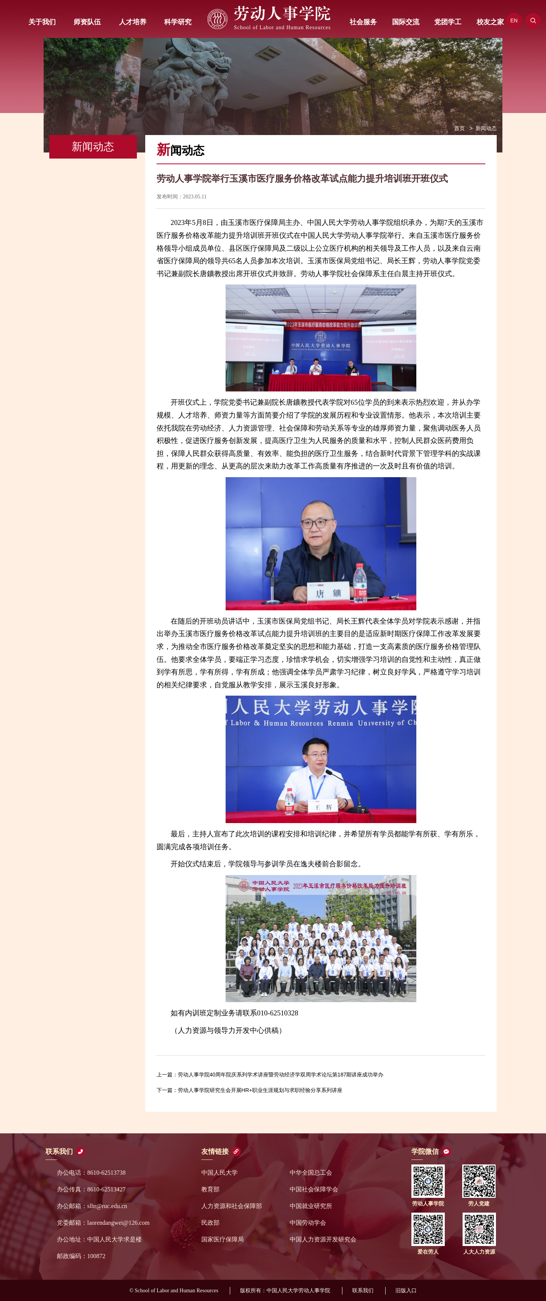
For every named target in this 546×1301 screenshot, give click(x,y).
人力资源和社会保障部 (231, 1206)
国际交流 (405, 22)
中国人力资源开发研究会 (323, 1239)
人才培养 (132, 22)
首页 (459, 128)
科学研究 (177, 22)
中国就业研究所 (311, 1206)
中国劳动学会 (308, 1222)
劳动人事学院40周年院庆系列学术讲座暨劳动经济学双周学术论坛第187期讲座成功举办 (270, 1075)
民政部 (210, 1222)
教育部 (210, 1189)
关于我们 (42, 22)
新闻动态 (486, 128)
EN (514, 20)
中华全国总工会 (311, 1172)
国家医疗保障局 (222, 1239)
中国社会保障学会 (314, 1189)
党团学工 (447, 22)
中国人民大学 (219, 1172)
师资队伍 (87, 22)
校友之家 (490, 22)
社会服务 (363, 22)
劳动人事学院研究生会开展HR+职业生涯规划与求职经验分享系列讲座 (249, 1090)
